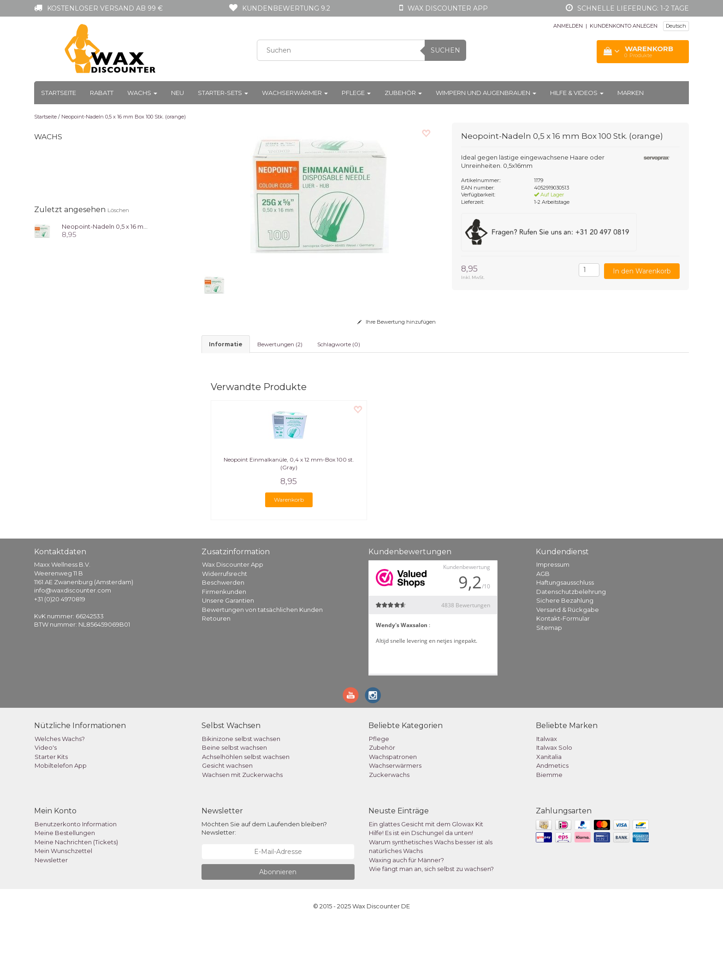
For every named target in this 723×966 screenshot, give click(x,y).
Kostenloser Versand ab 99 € (105, 8)
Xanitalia (549, 799)
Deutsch (676, 26)
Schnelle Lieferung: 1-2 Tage (633, 8)
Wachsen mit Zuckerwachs (242, 817)
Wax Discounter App (232, 606)
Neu (177, 92)
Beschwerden (223, 624)
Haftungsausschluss (565, 624)
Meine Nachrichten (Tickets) (76, 884)
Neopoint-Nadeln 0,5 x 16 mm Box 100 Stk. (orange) (123, 116)
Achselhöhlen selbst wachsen (246, 799)
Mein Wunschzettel (63, 893)
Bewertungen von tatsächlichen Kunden (262, 652)
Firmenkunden (224, 634)
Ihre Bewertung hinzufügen (396, 322)
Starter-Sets (223, 92)
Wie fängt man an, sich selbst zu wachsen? (431, 911)
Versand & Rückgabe (567, 652)
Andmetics (552, 808)
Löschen (118, 210)
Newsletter (51, 902)
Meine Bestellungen (65, 875)
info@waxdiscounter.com (72, 632)
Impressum (552, 606)
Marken (630, 92)
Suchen (445, 50)
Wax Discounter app (448, 8)
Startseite (58, 92)
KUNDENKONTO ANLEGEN (624, 26)
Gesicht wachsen (227, 808)
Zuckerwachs (389, 817)
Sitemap (549, 670)
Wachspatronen (393, 799)
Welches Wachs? (60, 781)
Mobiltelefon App (61, 808)
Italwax (546, 781)
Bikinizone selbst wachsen (241, 781)
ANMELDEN (568, 26)
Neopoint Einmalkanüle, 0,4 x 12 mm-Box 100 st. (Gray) (289, 505)
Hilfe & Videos (577, 92)
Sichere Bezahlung (564, 642)
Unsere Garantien (228, 642)
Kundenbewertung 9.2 (286, 8)
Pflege (356, 92)
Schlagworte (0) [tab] (338, 344)
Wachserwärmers (395, 808)
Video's (46, 790)
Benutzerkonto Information (76, 866)
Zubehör (403, 92)
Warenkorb (289, 542)
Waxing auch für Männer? (406, 902)
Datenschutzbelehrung (571, 634)
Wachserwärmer (295, 92)
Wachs (142, 92)
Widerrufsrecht (224, 616)
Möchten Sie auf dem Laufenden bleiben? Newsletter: (264, 871)
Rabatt (101, 92)
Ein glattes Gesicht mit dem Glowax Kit (426, 866)
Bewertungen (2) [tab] (279, 344)
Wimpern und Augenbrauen (486, 92)
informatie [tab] (226, 344)
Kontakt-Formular (563, 660)
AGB (543, 616)
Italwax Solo (554, 790)
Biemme (549, 817)
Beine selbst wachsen (234, 790)
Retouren (216, 660)
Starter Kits (51, 799)
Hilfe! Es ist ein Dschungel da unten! (421, 875)
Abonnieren (277, 914)
